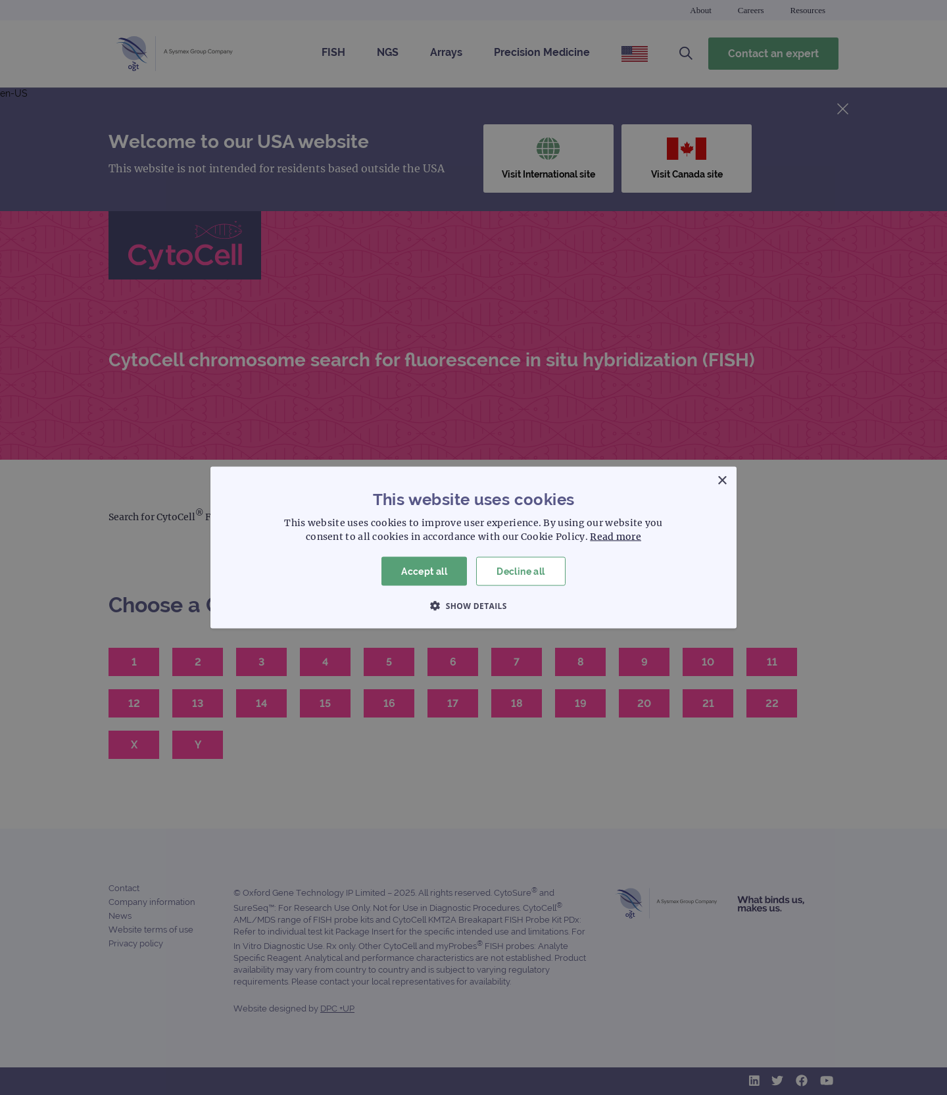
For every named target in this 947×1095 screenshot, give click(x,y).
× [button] (722, 480)
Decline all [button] (521, 571)
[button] (473, 605)
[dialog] (473, 547)
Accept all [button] (424, 571)
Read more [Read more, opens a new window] (615, 536)
